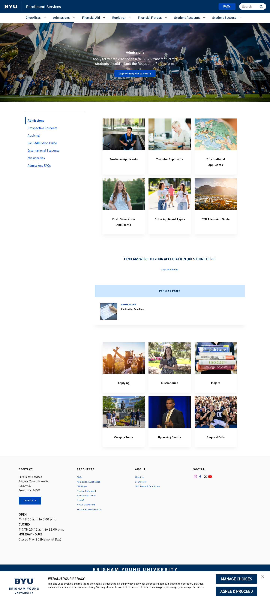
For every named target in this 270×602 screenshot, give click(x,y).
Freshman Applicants (123, 161)
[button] (264, 578)
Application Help (170, 275)
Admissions (61, 17)
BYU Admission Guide (216, 224)
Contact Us (33, 512)
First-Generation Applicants (124, 224)
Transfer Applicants (169, 161)
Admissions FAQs (39, 165)
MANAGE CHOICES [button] (236, 579)
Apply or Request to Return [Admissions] (135, 73)
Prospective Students (42, 128)
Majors (216, 388)
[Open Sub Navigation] (45, 17)
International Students (43, 150)
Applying (123, 388)
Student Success (224, 17)
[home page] (10, 6)
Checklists (33, 17)
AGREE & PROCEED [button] (236, 591)
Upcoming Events (169, 445)
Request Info (216, 442)
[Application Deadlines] (108, 316)
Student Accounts (187, 17)
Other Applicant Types (169, 224)
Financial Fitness (150, 17)
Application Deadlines (135, 314)
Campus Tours (124, 442)
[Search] (252, 6)
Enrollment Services (47, 6)
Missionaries (170, 388)
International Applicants (215, 161)
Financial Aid (91, 17)
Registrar (119, 17)
